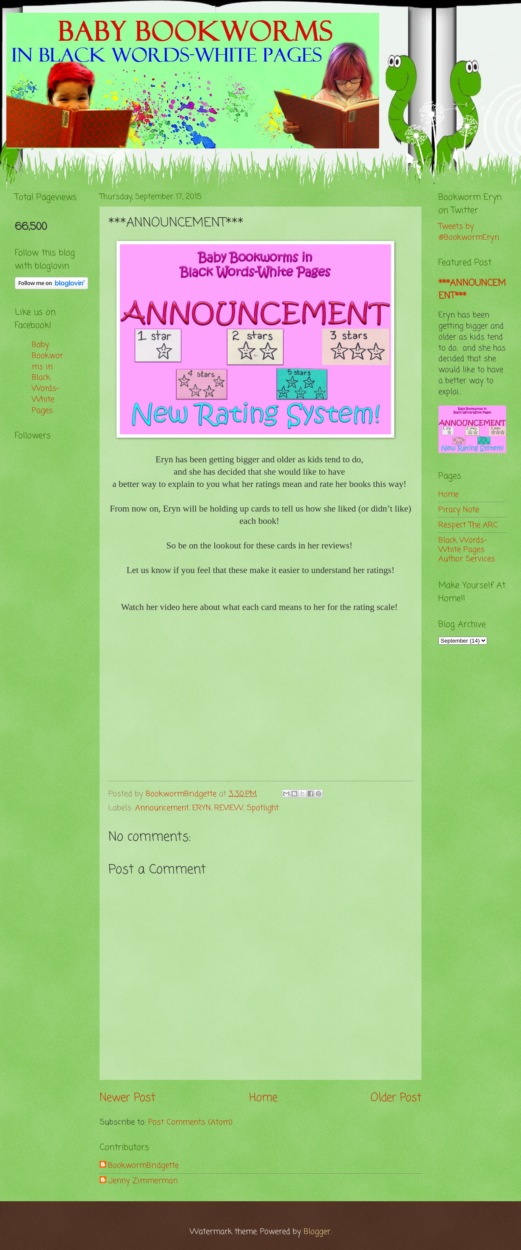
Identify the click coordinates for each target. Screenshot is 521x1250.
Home (263, 1098)
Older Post (396, 1098)
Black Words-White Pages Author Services (466, 549)
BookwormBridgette (143, 1165)
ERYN (201, 808)
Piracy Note (458, 510)
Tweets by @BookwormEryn (468, 232)
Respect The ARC (468, 525)
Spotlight (263, 808)
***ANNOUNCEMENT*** (472, 290)
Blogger (317, 1232)
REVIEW (228, 808)
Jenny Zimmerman (142, 1181)
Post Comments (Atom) (190, 1122)
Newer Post (127, 1098)
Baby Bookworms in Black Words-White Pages (47, 378)
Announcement (162, 808)
